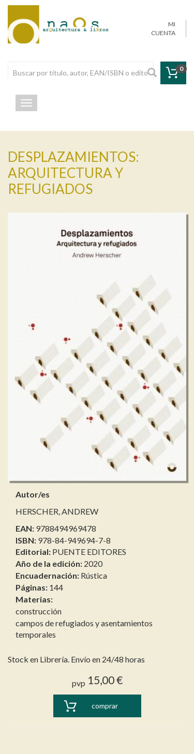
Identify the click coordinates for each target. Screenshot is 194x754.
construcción (39, 611)
